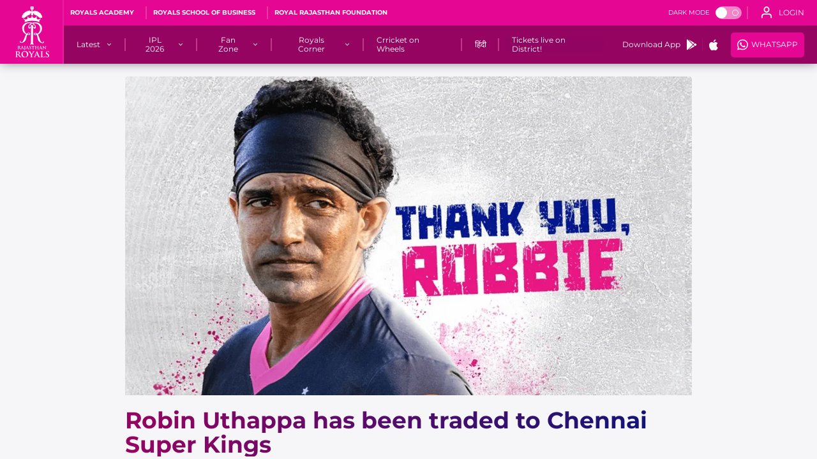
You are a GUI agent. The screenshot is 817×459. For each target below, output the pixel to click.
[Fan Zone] (228, 45)
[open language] (782, 13)
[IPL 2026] (155, 45)
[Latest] (88, 45)
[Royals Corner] (312, 45)
